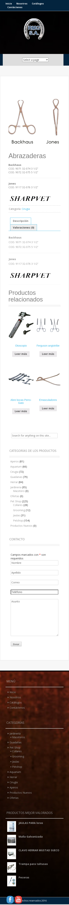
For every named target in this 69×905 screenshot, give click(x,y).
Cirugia (26, 209)
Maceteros (18, 737)
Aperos (14, 461)
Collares (18, 505)
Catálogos (38, 3)
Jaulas (16, 515)
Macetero (19, 491)
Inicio (9, 3)
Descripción (20, 221)
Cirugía (14, 782)
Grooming (19, 510)
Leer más (21, 354)
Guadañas (16, 742)
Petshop (18, 520)
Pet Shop (15, 501)
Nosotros (21, 3)
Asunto (34, 617)
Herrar (14, 482)
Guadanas (16, 477)
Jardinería (15, 733)
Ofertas (14, 496)
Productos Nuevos (21, 525)
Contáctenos (14, 7)
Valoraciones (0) (23, 227)
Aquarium (16, 466)
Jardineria (15, 487)
